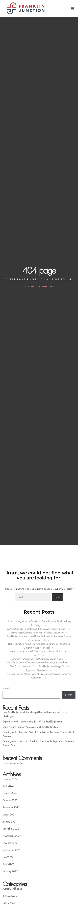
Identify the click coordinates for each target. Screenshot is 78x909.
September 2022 (11, 850)
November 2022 (11, 836)
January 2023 (10, 822)
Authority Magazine (12, 889)
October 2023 (10, 800)
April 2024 (8, 786)
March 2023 (9, 814)
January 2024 (10, 793)
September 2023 (11, 807)
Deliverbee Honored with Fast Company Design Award (36, 659)
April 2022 (8, 864)
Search (6, 688)
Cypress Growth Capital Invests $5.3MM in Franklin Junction (36, 629)
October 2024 (10, 779)
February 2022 (10, 871)
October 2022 (10, 843)
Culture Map (9, 903)
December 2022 (11, 829)
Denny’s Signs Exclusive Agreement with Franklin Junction (36, 632)
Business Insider (10, 896)
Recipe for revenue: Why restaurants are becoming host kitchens (37, 662)
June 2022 (8, 857)
